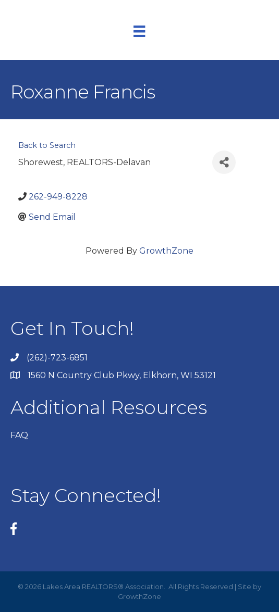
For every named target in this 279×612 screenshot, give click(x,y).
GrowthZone (166, 251)
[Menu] (139, 31)
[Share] (224, 162)
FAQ (19, 435)
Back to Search (47, 145)
